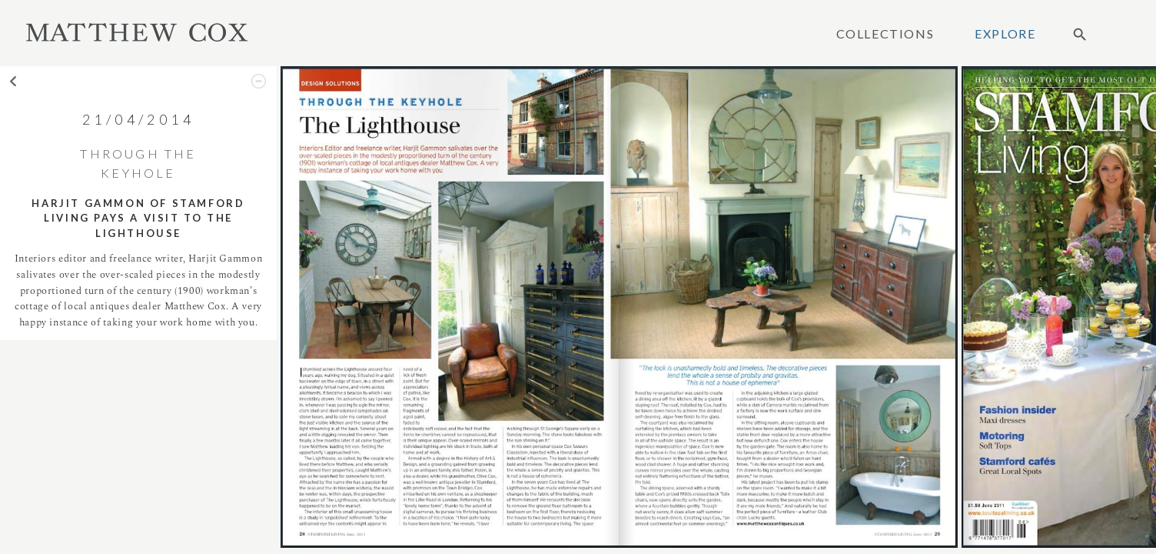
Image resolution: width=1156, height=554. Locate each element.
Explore (1005, 34)
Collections (885, 34)
